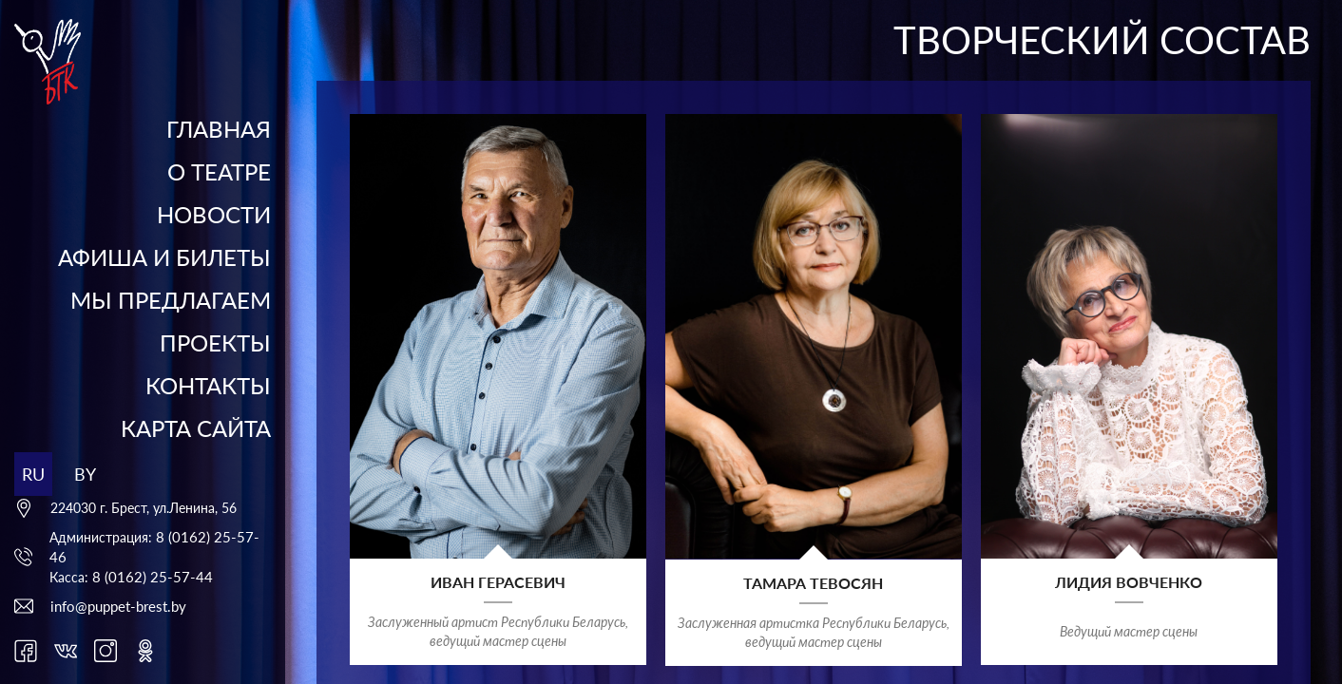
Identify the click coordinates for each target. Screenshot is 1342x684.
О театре (219, 171)
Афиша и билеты (164, 257)
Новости (214, 214)
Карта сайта (196, 428)
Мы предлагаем (170, 300)
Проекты (215, 342)
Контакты (208, 385)
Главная (218, 128)
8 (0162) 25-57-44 (152, 576)
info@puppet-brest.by (118, 606)
